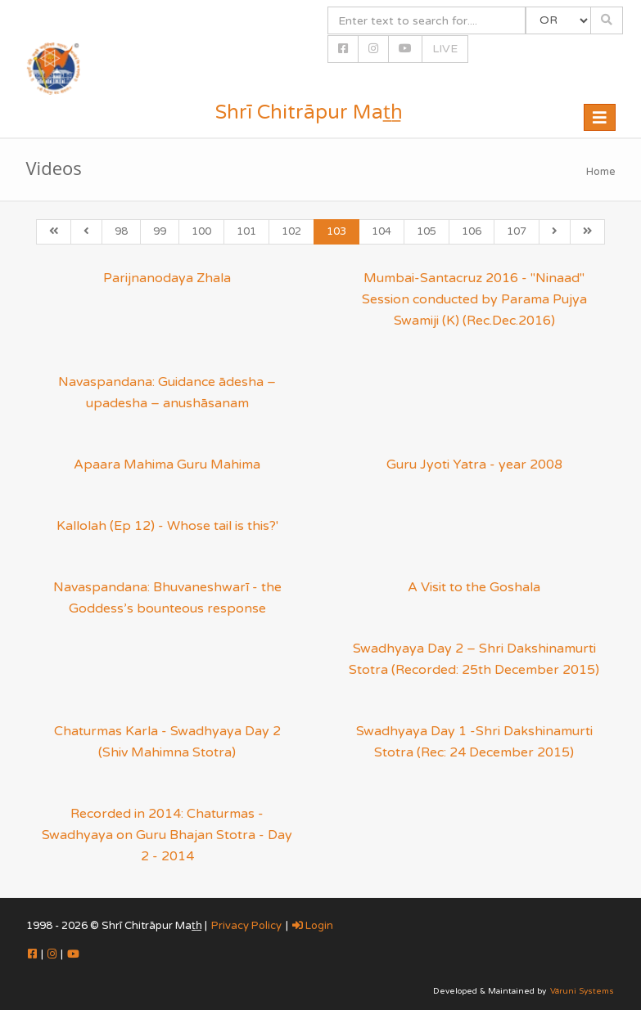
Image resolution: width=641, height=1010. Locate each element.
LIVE (445, 49)
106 (471, 231)
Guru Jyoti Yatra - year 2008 (474, 464)
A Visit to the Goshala (474, 587)
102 (291, 231)
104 (381, 231)
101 (246, 231)
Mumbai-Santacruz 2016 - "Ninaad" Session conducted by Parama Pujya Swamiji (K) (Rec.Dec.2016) (474, 299)
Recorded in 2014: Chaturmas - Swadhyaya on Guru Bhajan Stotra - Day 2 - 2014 (167, 835)
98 (121, 231)
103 (336, 231)
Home (601, 171)
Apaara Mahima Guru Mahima (167, 464)
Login (312, 925)
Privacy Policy (246, 925)
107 (516, 231)
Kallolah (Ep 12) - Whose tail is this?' (167, 526)
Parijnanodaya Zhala (167, 278)
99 (159, 231)
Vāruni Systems (582, 991)
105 (426, 231)
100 (201, 231)
